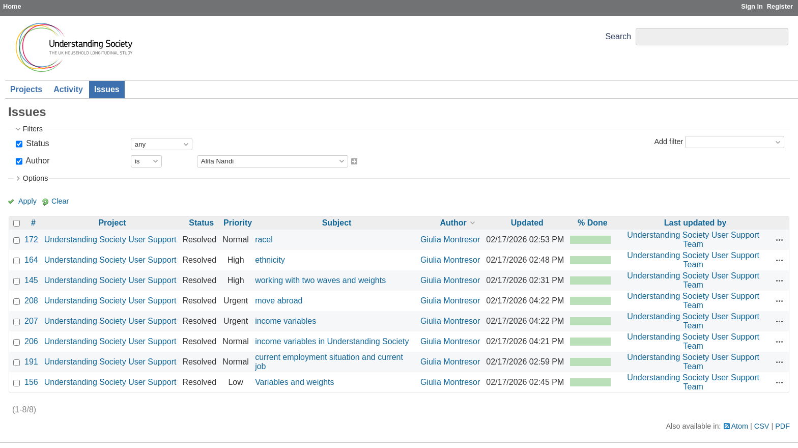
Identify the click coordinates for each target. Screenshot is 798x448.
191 (31, 361)
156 (31, 382)
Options (35, 178)
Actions (780, 240)
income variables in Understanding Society (332, 341)
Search (618, 36)
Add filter (668, 141)
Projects (26, 89)
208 (31, 300)
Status (36, 143)
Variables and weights (294, 382)
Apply (27, 201)
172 (31, 239)
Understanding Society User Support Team (693, 239)
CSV (762, 426)
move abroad (278, 300)
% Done (593, 222)
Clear (60, 201)
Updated (527, 222)
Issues (107, 89)
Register (780, 6)
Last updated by (695, 222)
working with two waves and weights (320, 280)
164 (31, 260)
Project (112, 222)
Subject (337, 222)
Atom (740, 426)
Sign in (752, 6)
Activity (68, 89)
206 (31, 341)
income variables (285, 321)
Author (37, 160)
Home (12, 6)
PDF (782, 426)
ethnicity (270, 260)
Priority (237, 222)
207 (31, 321)
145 (31, 280)
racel (264, 239)
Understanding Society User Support (110, 239)
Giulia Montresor (450, 239)
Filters (33, 129)
